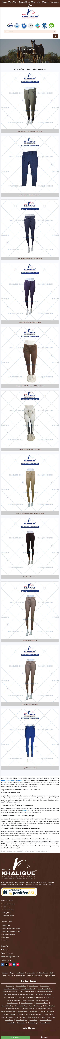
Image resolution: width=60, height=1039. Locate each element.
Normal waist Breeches (30, 704)
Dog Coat (5, 940)
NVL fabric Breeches (30, 577)
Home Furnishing (7, 910)
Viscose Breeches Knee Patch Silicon (30, 258)
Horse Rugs (5, 925)
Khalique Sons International (11, 780)
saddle (24, 810)
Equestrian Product (8, 904)
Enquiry (44, 1037)
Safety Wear (6, 913)
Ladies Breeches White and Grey (30, 449)
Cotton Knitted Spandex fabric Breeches (30, 513)
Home (25, 53)
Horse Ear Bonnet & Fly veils (10, 931)
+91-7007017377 (8, 953)
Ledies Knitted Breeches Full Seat (30, 195)
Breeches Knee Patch (30, 640)
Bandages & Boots (8, 934)
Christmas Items (7, 916)
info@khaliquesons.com (11, 957)
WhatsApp (15, 1037)
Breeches (5, 937)
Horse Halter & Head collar (10, 928)
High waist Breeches (30, 768)
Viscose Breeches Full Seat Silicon (30, 322)
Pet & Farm (5, 907)
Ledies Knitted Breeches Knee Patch (30, 131)
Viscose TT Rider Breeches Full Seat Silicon (30, 386)
